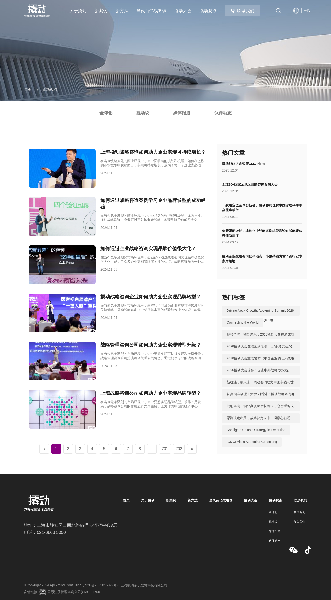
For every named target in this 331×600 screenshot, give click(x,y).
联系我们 (242, 10)
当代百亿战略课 (151, 10)
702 (179, 449)
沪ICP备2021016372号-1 (101, 585)
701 (165, 449)
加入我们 (299, 521)
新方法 (122, 10)
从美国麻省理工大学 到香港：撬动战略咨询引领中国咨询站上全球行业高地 (261, 399)
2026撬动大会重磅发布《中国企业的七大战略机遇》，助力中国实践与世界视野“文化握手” (260, 363)
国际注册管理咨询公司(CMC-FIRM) (73, 592)
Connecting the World (243, 323)
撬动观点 (208, 10)
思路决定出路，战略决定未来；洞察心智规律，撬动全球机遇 (258, 423)
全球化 (105, 113)
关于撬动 (78, 10)
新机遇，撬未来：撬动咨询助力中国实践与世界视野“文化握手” (260, 387)
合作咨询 (299, 512)
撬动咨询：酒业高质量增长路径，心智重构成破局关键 (260, 411)
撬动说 (142, 113)
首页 (28, 90)
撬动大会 (183, 10)
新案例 (100, 10)
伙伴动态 (223, 113)
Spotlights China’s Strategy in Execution (256, 430)
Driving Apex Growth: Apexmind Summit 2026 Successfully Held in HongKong (260, 315)
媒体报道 (181, 113)
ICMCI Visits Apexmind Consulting (252, 442)
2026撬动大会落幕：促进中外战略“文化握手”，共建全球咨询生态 (258, 375)
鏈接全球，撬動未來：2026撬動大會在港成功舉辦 (260, 339)
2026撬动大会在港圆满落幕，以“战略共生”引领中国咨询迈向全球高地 (260, 351)
